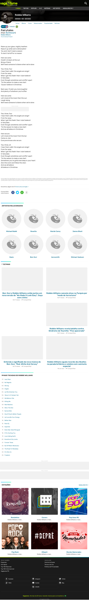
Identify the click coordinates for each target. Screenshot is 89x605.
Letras (17, 23)
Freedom (7, 455)
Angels (7, 389)
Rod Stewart (10, 33)
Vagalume (9, 3)
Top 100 (25, 8)
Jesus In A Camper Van (12, 395)
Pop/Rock (17, 18)
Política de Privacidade (52, 567)
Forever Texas (9, 442)
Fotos (30, 23)
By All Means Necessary (12, 445)
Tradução (13, 26)
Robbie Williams (23, 15)
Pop (23, 18)
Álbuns (24, 23)
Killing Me (7, 401)
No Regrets (8, 382)
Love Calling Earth (10, 436)
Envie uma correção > (21, 186)
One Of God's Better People (13, 414)
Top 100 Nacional (6, 567)
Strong (7, 385)
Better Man (8, 420)
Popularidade (48, 23)
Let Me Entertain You (11, 392)
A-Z (40, 8)
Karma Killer (8, 411)
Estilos (33, 8)
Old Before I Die (9, 398)
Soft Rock (27, 18)
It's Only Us (8, 452)
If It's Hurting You (10, 433)
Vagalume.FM (67, 8)
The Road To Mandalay (11, 449)
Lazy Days (8, 379)
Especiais (4, 562)
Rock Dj (7, 423)
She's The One (9, 408)
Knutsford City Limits (11, 439)
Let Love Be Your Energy (12, 417)
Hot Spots (56, 8)
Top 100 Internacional (7, 569)
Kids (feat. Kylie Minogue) (12, 430)
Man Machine (9, 404)
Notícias (47, 8)
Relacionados (38, 23)
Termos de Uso (49, 564)
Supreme (7, 427)
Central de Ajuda (50, 562)
